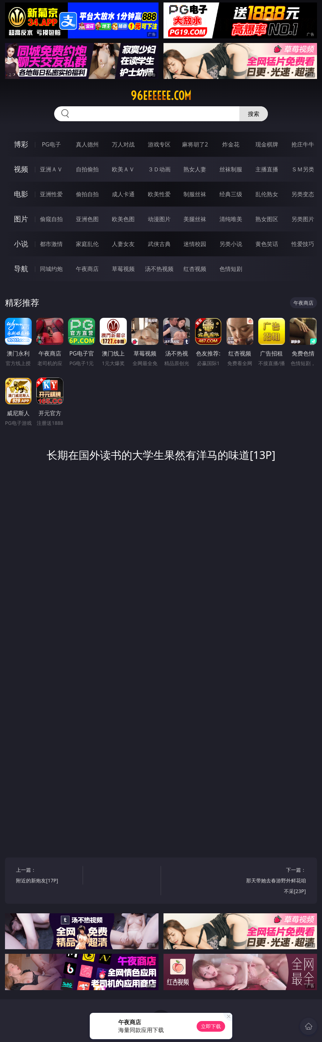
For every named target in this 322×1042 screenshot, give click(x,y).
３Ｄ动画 (159, 169)
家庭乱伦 (87, 244)
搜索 (253, 114)
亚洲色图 (87, 219)
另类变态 (302, 194)
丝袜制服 (230, 169)
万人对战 (123, 144)
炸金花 (230, 144)
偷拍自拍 (87, 194)
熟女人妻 (194, 169)
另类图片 (302, 219)
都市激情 (51, 244)
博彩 (21, 144)
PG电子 (51, 144)
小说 (21, 244)
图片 (21, 219)
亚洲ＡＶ (51, 169)
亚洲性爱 (51, 194)
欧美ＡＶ (123, 169)
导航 (21, 268)
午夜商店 (87, 269)
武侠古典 (159, 244)
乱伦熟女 (266, 194)
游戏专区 (159, 144)
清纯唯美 (230, 219)
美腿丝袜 (194, 219)
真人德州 (87, 144)
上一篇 (47, 876)
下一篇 (274, 881)
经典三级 (230, 194)
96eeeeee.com (161, 96)
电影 (21, 194)
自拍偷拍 (87, 169)
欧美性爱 (159, 194)
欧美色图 (123, 219)
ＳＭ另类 (302, 169)
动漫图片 (159, 219)
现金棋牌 (266, 144)
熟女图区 (266, 219)
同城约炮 (51, 269)
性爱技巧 (302, 244)
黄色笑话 (266, 244)
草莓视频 (123, 269)
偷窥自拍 (51, 219)
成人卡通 (123, 194)
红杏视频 (194, 269)
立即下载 (211, 1026)
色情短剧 (230, 269)
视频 (21, 169)
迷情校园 (194, 244)
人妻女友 (123, 244)
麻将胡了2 (195, 144)
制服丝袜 (194, 194)
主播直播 (266, 169)
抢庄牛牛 (302, 144)
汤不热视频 (159, 269)
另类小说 (230, 244)
